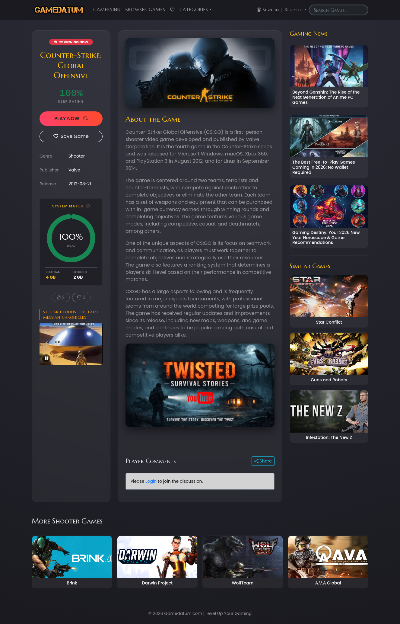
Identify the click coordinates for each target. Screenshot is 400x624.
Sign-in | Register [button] (280, 9)
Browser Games (145, 9)
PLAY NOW (71, 118)
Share (263, 461)
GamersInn (107, 9)
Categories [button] (193, 9)
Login (151, 481)
